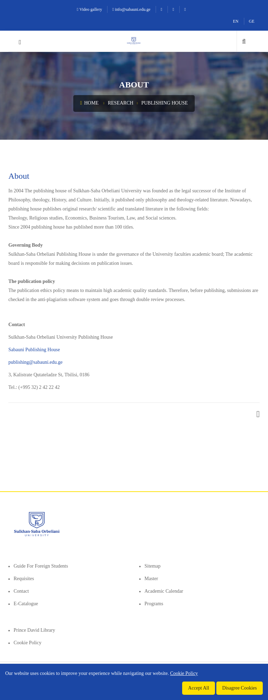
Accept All (198, 688)
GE (251, 21)
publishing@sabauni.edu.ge (35, 362)
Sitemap (152, 566)
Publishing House (164, 103)
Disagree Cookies (239, 688)
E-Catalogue (26, 603)
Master (151, 578)
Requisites (24, 578)
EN (236, 21)
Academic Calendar (163, 591)
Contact (21, 591)
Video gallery (89, 9)
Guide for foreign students (41, 566)
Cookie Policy (28, 642)
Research (120, 103)
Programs (153, 603)
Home (89, 103)
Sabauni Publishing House (34, 349)
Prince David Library (34, 630)
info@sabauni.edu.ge (131, 9)
